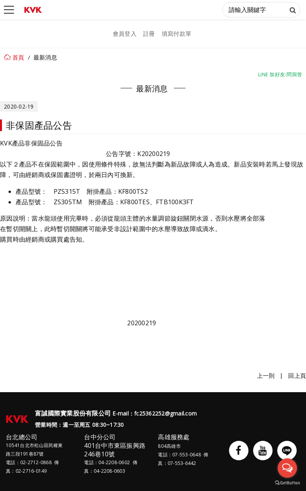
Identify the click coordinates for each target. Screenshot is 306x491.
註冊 (149, 33)
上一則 (266, 375)
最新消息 (45, 57)
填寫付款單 (176, 33)
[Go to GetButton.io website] (287, 483)
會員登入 (124, 33)
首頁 (18, 57)
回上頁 (297, 375)
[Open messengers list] (287, 468)
